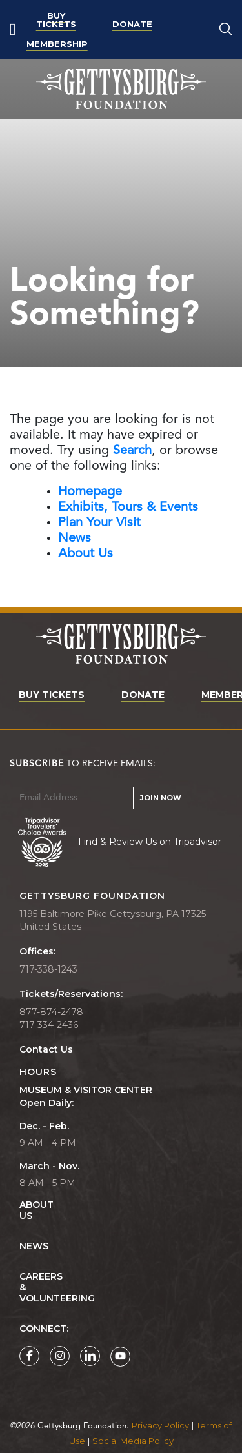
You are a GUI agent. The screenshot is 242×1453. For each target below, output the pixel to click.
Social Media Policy (133, 1441)
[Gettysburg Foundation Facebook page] (29, 1356)
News (33, 1246)
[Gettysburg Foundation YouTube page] (120, 1357)
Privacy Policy (160, 1425)
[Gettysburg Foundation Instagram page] (60, 1356)
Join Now (160, 797)
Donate (132, 24)
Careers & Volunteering (26, 1287)
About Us (26, 1210)
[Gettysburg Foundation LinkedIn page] (90, 1356)
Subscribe (37, 763)
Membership (57, 44)
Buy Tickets (56, 19)
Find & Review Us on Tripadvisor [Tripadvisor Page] (149, 841)
